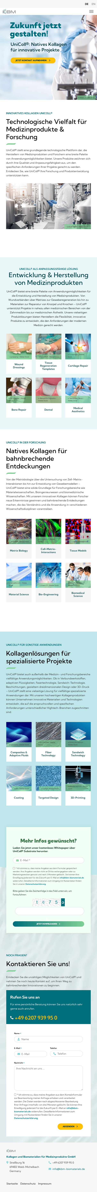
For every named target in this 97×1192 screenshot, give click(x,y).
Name (17, 1033)
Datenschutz (28, 1183)
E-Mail (18, 1048)
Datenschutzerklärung (35, 884)
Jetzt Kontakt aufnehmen (31, 60)
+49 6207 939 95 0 (36, 1017)
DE (87, 4)
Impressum (44, 1183)
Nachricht (19, 1063)
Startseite (12, 1183)
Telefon (53, 1048)
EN (93, 4)
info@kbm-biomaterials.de (72, 877)
